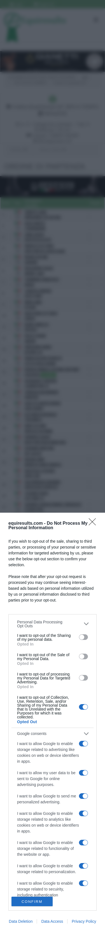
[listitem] (52, 624)
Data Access (52, 921)
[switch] (83, 637)
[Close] (94, 523)
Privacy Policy (84, 921)
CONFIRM (32, 901)
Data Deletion (21, 921)
